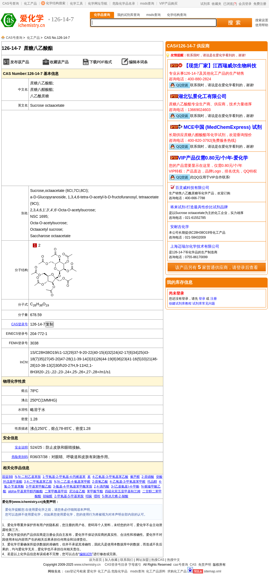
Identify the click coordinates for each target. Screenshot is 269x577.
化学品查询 (102, 15)
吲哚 (89, 496)
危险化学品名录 (123, 3)
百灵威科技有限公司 (192, 187)
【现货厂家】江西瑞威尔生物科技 (220, 65)
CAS (193, 564)
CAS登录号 (19, 324)
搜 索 (234, 22)
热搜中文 (173, 560)
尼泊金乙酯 (77, 491)
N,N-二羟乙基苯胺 (28, 477)
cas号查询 (180, 564)
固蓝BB (7, 477)
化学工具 (76, 3)
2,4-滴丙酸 (101, 486)
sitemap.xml (212, 571)
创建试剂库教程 (180, 303)
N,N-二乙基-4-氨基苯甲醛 (72, 481)
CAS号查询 (10, 3)
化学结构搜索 (55, 3)
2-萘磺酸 (147, 477)
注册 (213, 298)
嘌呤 (97, 496)
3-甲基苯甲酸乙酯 (38, 486)
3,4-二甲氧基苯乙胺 (38, 481)
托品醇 (152, 481)
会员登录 (245, 4)
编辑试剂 (85, 554)
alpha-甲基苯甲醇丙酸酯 (25, 491)
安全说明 (21, 447)
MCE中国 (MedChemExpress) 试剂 (223, 127)
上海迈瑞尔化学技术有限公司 (194, 246)
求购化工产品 (177, 571)
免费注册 (259, 4)
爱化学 (92, 571)
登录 (202, 298)
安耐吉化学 (179, 226)
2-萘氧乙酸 (100, 481)
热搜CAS (157, 560)
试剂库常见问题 (203, 303)
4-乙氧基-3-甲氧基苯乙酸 (110, 477)
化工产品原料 (155, 571)
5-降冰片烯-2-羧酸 (115, 496)
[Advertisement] (82, 148)
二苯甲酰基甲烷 (56, 491)
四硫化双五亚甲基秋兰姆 (122, 491)
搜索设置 (261, 20)
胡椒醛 (47, 496)
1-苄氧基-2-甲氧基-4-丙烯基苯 (64, 477)
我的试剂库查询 (128, 15)
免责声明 (204, 564)
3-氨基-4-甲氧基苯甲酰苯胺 (72, 486)
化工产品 (30, 3)
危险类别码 (20, 457)
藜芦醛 (135, 477)
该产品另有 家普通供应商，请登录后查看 (216, 267)
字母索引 (134, 564)
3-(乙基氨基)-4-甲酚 (125, 486)
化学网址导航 (97, 3)
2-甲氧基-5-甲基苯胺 (69, 496)
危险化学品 (119, 571)
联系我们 (126, 560)
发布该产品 (19, 62)
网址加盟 (142, 560)
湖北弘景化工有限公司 (202, 96)
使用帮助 (261, 25)
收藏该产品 (59, 62)
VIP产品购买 (168, 3)
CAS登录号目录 (116, 564)
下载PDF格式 (100, 62)
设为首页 (95, 560)
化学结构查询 (176, 15)
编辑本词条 (138, 62)
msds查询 (147, 3)
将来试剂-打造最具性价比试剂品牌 (199, 207)
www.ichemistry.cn (87, 564)
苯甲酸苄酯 (95, 491)
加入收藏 (111, 560)
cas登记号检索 (75, 571)
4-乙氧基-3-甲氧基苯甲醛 (128, 481)
